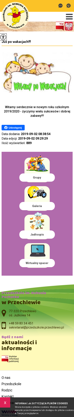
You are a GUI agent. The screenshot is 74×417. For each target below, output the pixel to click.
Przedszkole (11, 384)
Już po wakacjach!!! (16, 41)
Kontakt (8, 396)
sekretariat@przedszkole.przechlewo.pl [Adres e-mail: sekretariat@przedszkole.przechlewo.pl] (36, 327)
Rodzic (7, 390)
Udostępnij (13, 127)
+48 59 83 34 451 (69, 6)
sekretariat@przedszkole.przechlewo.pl (60, 6)
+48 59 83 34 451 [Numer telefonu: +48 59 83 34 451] (21, 323)
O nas (6, 378)
